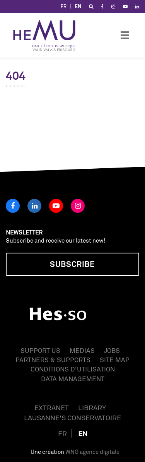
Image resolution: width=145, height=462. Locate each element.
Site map (115, 360)
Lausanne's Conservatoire (72, 417)
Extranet (51, 407)
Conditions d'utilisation (73, 369)
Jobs (112, 350)
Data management (72, 379)
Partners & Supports (52, 360)
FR (64, 6)
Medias (82, 350)
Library (92, 407)
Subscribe (72, 264)
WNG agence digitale (92, 451)
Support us (40, 350)
